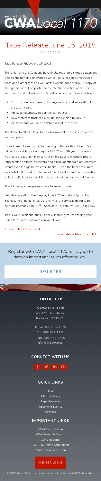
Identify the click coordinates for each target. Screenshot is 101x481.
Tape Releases (50, 401)
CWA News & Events (50, 434)
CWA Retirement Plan (50, 450)
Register (50, 271)
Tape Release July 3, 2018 (23, 229)
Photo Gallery (50, 396)
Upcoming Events (50, 407)
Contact (50, 412)
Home (50, 391)
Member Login (50, 463)
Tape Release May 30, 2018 (76, 234)
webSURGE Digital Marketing (81, 473)
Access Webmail (51, 343)
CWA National (51, 440)
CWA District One (50, 429)
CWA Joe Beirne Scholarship (50, 445)
